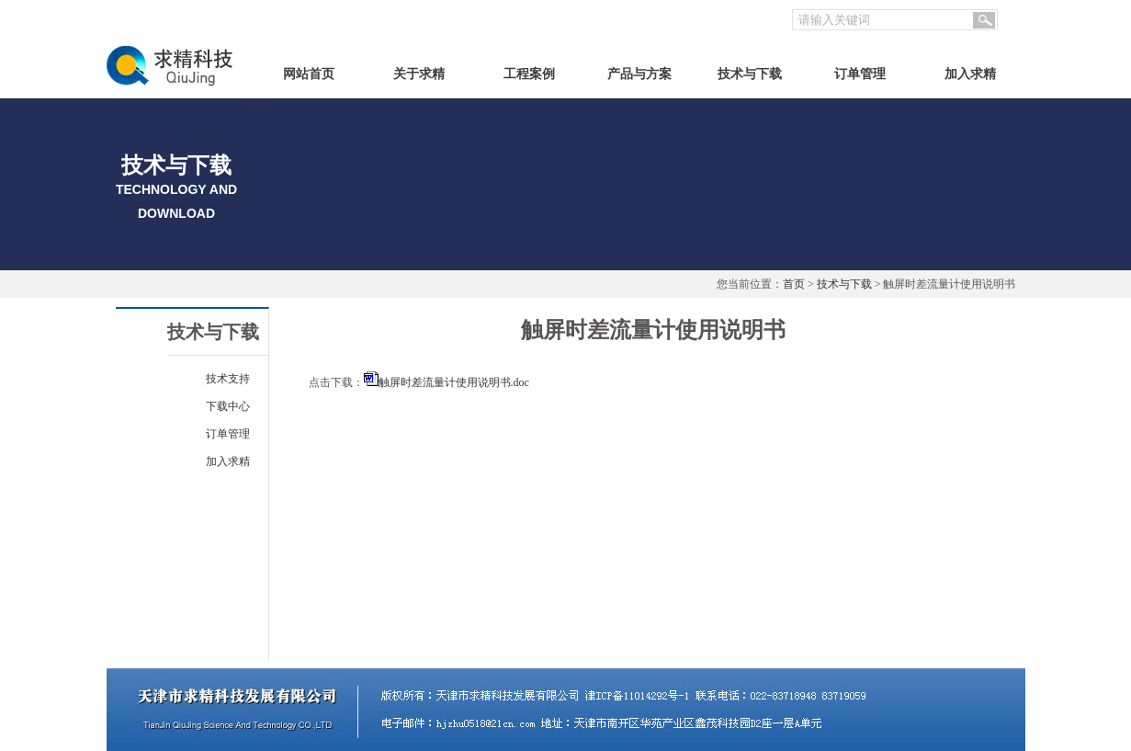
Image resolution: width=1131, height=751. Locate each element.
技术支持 (228, 378)
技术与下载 (750, 74)
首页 (794, 284)
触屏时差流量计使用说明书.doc (454, 382)
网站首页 (308, 74)
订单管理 (860, 74)
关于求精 (419, 74)
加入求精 (970, 74)
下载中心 (228, 406)
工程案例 (529, 74)
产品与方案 (639, 74)
